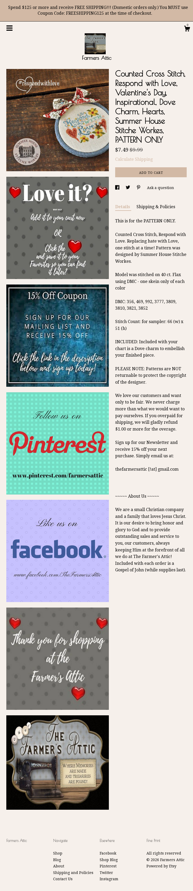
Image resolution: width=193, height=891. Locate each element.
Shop (57, 853)
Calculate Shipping (134, 159)
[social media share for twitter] (128, 188)
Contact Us (63, 879)
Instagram (109, 879)
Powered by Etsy (161, 866)
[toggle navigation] (9, 28)
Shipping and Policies (73, 873)
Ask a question (160, 188)
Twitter (106, 873)
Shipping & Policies (155, 206)
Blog (57, 860)
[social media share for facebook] (117, 188)
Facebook (108, 853)
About (58, 866)
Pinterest (108, 866)
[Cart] (187, 29)
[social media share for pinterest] (139, 188)
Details (123, 206)
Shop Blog (109, 860)
